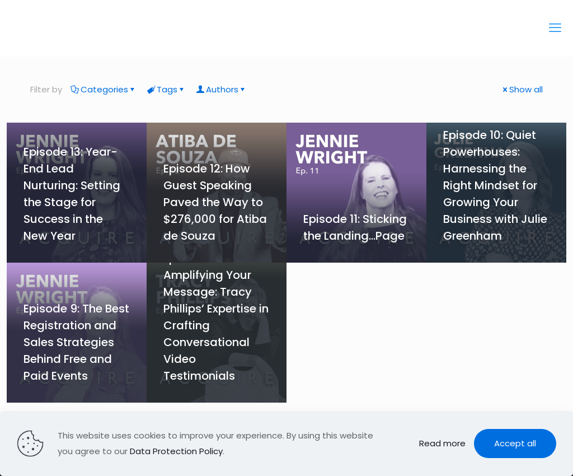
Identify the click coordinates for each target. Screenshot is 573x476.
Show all (522, 89)
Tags (166, 89)
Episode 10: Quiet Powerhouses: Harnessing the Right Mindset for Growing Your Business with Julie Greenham (495, 185)
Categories (104, 89)
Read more (442, 443)
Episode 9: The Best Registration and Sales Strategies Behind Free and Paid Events (76, 342)
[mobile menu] (555, 28)
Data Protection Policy (176, 451)
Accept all (515, 443)
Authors (221, 89)
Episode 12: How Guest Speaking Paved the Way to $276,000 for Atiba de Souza (215, 202)
